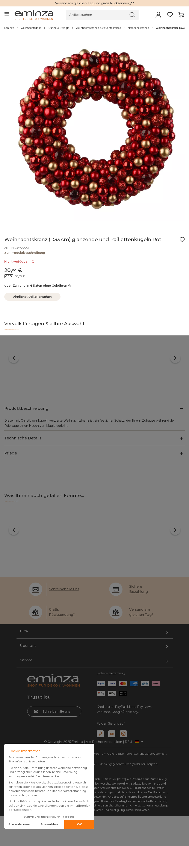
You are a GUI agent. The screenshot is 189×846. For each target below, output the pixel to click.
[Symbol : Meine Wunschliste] (182, 239)
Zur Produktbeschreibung (24, 253)
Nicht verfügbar (19, 261)
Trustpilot (38, 672)
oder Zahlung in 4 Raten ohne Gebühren (37, 286)
